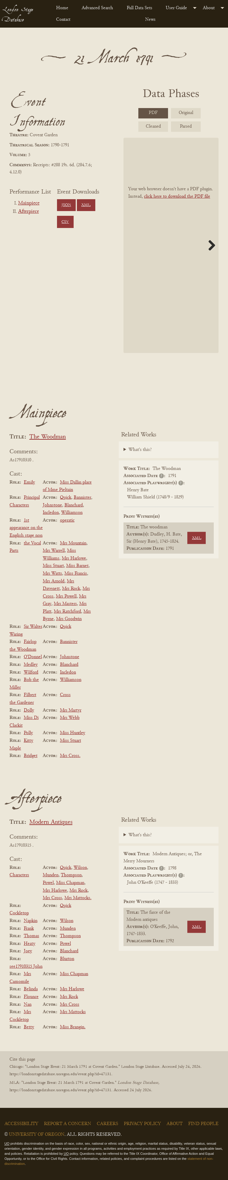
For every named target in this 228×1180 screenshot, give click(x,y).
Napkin (30, 920)
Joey (28, 951)
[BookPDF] (171, 245)
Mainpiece (28, 203)
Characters (19, 875)
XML (86, 205)
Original (186, 112)
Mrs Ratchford (67, 611)
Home (62, 8)
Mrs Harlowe (74, 558)
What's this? (140, 449)
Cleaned (153, 126)
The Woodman (47, 437)
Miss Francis (75, 573)
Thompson (71, 875)
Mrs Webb (70, 717)
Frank (29, 928)
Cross (65, 695)
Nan (27, 1004)
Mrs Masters (65, 603)
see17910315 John (26, 966)
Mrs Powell (66, 596)
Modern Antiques (50, 822)
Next (210, 245)
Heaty (29, 943)
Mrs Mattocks (73, 1012)
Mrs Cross (52, 898)
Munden (50, 875)
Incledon (51, 512)
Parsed (186, 126)
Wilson (80, 867)
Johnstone (52, 505)
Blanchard (73, 505)
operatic (67, 520)
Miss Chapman (70, 882)
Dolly (29, 710)
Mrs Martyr (70, 710)
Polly (28, 733)
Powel (48, 882)
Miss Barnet (77, 565)
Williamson (72, 512)
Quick (65, 497)
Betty (29, 1027)
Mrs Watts (52, 573)
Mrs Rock (71, 588)
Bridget (30, 755)
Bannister (82, 497)
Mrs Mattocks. (77, 898)
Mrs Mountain (73, 543)
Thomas (31, 936)
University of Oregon (36, 1134)
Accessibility (21, 1124)
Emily (29, 482)
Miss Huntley (72, 733)
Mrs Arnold (53, 581)
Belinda (31, 989)
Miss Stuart (53, 565)
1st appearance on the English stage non (26, 528)
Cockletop (19, 913)
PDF (153, 112)
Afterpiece (28, 211)
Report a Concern (67, 1124)
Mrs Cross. (70, 755)
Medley (31, 664)
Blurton (67, 958)
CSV (65, 222)
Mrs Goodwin (69, 619)
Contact (63, 19)
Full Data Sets (139, 8)
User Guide (176, 8)
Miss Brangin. (73, 1027)
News (150, 19)
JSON (66, 205)
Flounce (31, 996)
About (209, 8)
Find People (203, 1124)
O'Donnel (33, 657)
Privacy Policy (142, 1124)
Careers (107, 1124)
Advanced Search (97, 8)
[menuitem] (64, 8)
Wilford (31, 672)
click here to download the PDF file (177, 196)
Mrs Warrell (54, 550)
